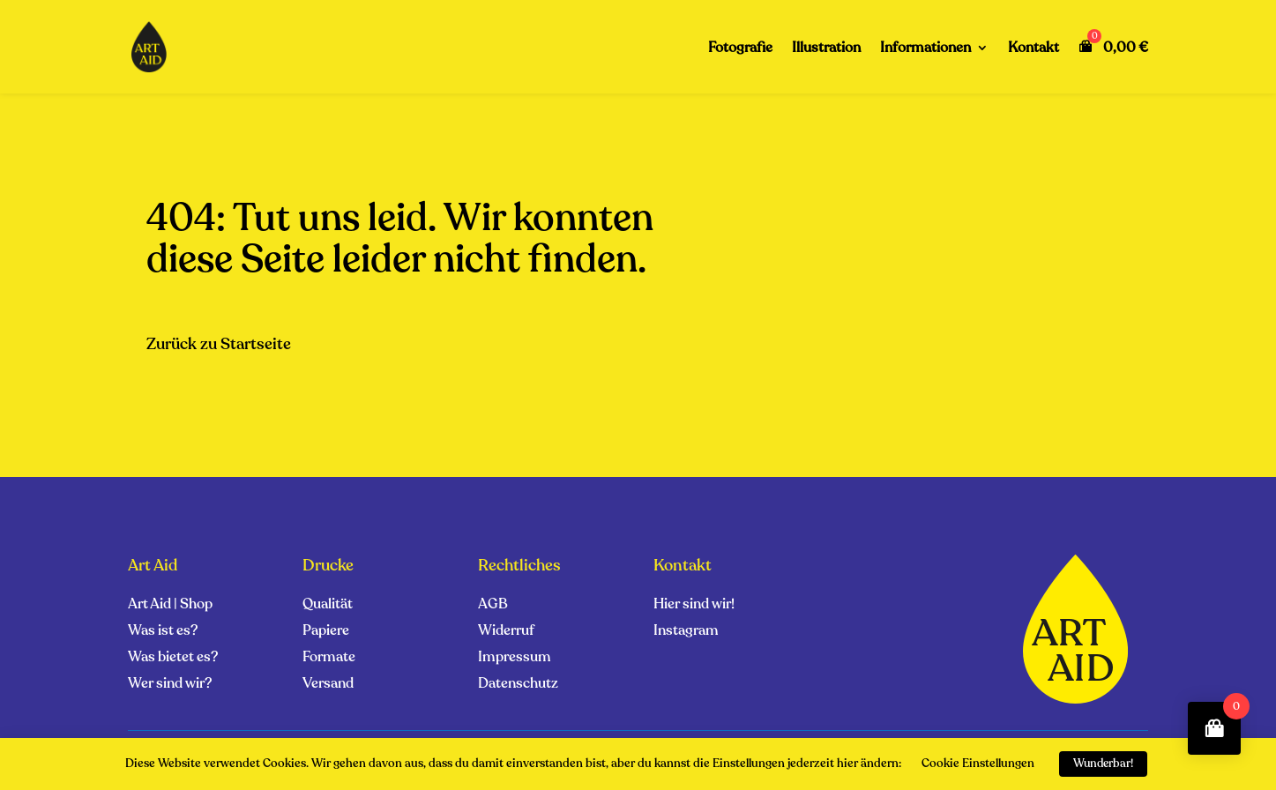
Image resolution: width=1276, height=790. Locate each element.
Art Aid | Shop (170, 606)
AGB (493, 606)
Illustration (826, 49)
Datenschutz (518, 685)
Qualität (327, 606)
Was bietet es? (173, 659)
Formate (328, 659)
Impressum (514, 659)
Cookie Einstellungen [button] (978, 763)
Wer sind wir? (170, 685)
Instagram (686, 632)
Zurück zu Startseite (218, 343)
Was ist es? (163, 632)
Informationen (925, 49)
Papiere (325, 632)
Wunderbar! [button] (1103, 763)
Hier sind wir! (694, 606)
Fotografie (740, 49)
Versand (328, 685)
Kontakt (1033, 49)
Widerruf (506, 632)
